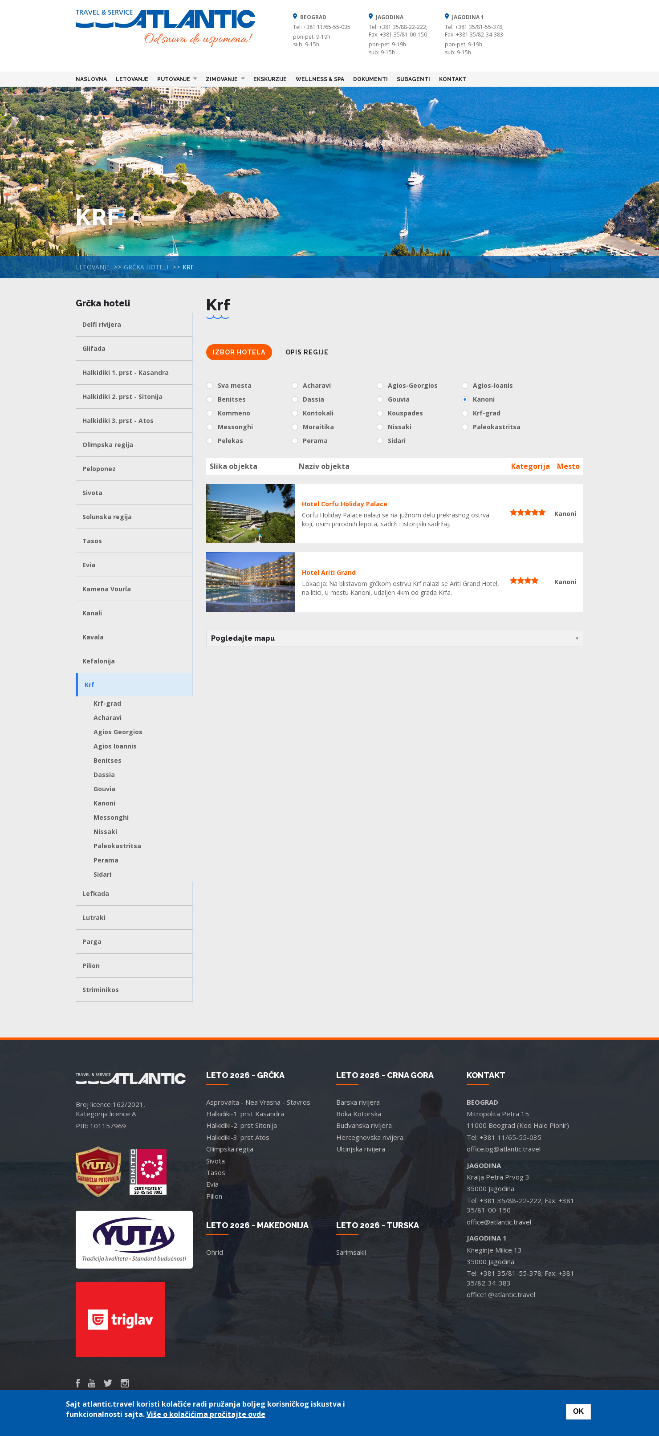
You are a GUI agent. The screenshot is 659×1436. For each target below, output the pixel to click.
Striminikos (100, 989)
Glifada (94, 348)
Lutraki (94, 917)
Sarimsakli (351, 1252)
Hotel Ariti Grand (329, 572)
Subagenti (413, 79)
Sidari (102, 874)
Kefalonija (98, 661)
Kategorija (530, 466)
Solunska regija (107, 517)
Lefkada (95, 893)
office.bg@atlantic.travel (504, 1148)
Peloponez (99, 468)
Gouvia (104, 789)
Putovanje (175, 79)
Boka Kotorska (358, 1113)
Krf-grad (107, 703)
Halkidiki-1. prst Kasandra (245, 1113)
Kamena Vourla (106, 589)
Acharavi (108, 717)
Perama (106, 860)
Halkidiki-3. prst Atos (237, 1137)
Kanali (92, 613)
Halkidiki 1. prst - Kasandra (125, 372)
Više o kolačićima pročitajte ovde (205, 1414)
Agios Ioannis (115, 746)
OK (578, 1411)
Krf (89, 684)
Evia (88, 565)
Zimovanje (223, 79)
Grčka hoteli (146, 267)
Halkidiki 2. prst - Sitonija (122, 396)
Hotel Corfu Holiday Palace (344, 504)
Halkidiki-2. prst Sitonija (241, 1125)
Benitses (108, 760)
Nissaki (105, 831)
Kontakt (452, 79)
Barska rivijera (358, 1102)
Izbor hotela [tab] (239, 352)
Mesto (568, 466)
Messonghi (111, 817)
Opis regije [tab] (307, 352)
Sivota (92, 492)
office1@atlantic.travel (501, 1294)
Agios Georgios (118, 732)
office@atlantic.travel (499, 1221)
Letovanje (132, 79)
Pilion (91, 965)
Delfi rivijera (101, 324)
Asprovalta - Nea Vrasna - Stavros (258, 1102)
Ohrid (214, 1252)
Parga (92, 941)
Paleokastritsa (117, 846)
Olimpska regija (107, 444)
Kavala (93, 637)
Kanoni (104, 803)
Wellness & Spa (320, 79)
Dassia (104, 774)
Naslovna (91, 79)
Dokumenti (370, 79)
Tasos (92, 541)
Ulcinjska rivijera (360, 1148)
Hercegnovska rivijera (369, 1137)
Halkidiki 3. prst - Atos (118, 420)
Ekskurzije (270, 79)
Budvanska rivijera (364, 1125)
